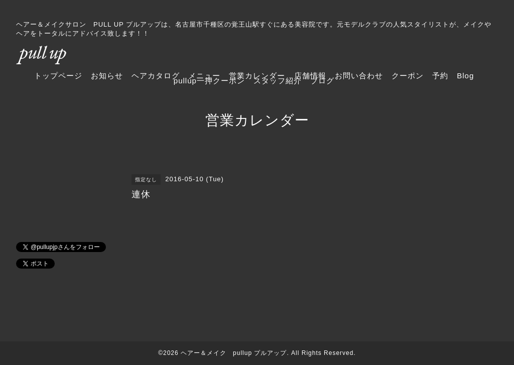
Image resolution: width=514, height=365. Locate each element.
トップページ (58, 75)
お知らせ (107, 75)
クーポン (408, 75)
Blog (465, 75)
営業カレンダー (257, 75)
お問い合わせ (359, 75)
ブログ (322, 80)
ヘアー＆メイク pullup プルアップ (234, 352)
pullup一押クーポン (209, 80)
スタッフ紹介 (277, 80)
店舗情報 (310, 75)
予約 (440, 75)
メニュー (204, 75)
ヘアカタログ (156, 75)
